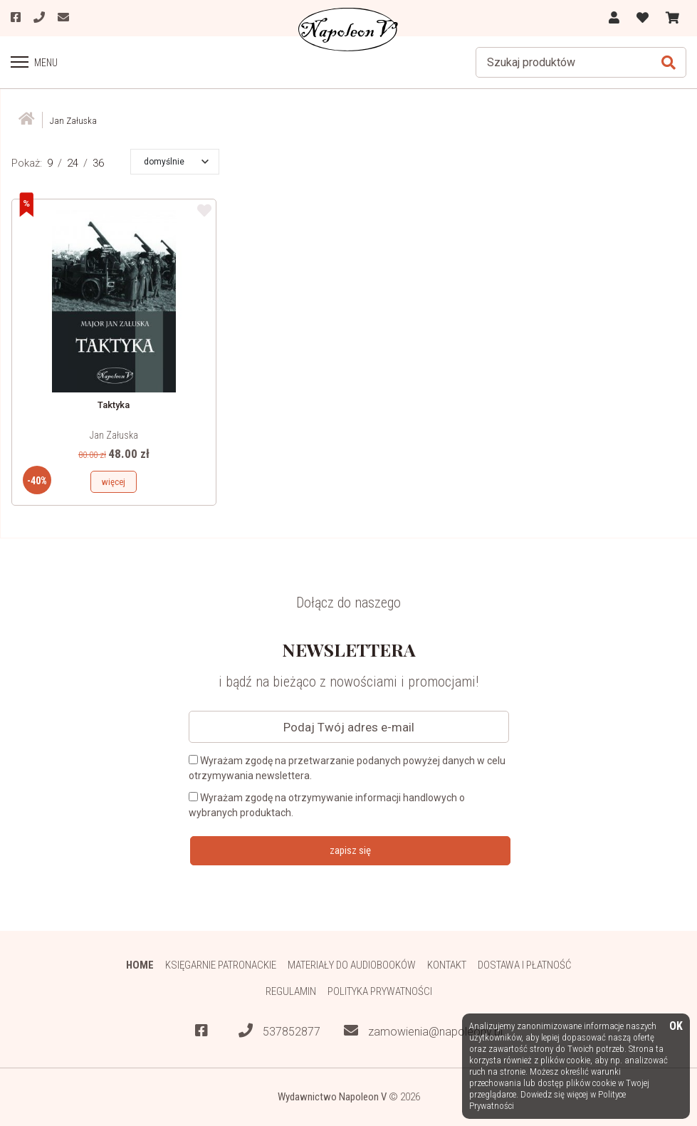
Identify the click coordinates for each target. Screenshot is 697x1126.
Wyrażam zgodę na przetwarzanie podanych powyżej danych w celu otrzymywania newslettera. (347, 768)
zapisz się (350, 850)
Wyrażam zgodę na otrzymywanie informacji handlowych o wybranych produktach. (327, 805)
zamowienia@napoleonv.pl (423, 1030)
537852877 (279, 1030)
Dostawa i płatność (524, 965)
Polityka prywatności (379, 991)
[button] (176, 161)
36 (98, 163)
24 (72, 163)
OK (676, 1027)
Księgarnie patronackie (220, 965)
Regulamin (291, 991)
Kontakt (446, 965)
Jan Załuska (114, 435)
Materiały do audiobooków (352, 965)
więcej (113, 481)
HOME (140, 965)
